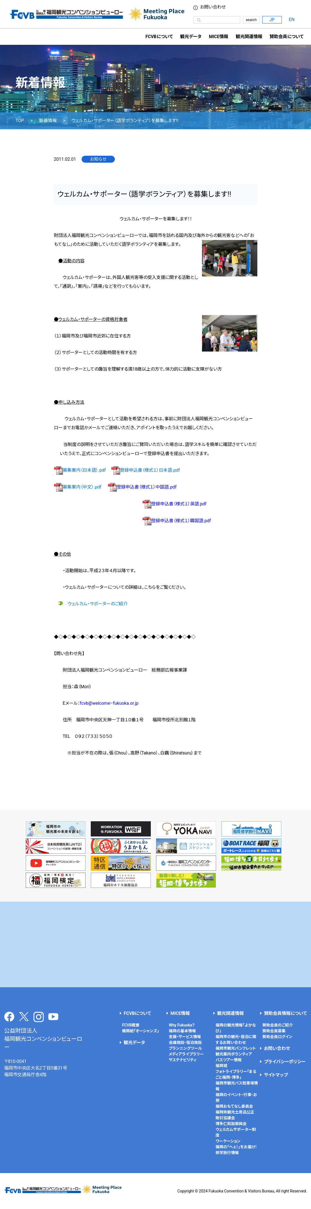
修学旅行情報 (227, 1152)
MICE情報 (218, 36)
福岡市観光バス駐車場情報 (237, 1086)
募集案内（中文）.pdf (78, 487)
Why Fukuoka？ (182, 1025)
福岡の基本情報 (182, 1031)
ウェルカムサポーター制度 (236, 1132)
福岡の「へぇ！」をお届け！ (236, 1147)
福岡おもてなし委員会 (234, 1106)
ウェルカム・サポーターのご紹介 (98, 603)
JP (271, 19)
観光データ (190, 36)
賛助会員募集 (274, 1031)
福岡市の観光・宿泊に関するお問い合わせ (236, 1039)
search (251, 20)
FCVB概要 (130, 1025)
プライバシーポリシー (284, 1061)
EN (292, 19)
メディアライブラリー (186, 1054)
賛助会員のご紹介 (277, 1025)
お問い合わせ (213, 7)
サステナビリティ (182, 1060)
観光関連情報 (230, 1013)
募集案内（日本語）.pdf (80, 470)
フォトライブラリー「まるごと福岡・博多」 (236, 1074)
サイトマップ (276, 1075)
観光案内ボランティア (234, 1054)
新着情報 (48, 120)
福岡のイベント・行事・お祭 (236, 1097)
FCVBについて (137, 1013)
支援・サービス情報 (185, 1036)
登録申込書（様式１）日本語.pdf (145, 470)
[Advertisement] (155, 944)
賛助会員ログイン (277, 1036)
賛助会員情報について (285, 1013)
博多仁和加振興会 (231, 1123)
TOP (19, 120)
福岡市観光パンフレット (236, 1048)
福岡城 (221, 1065)
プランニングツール (185, 1048)
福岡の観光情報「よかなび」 (236, 1028)
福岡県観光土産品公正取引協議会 (235, 1115)
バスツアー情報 (229, 1060)
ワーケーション (228, 1141)
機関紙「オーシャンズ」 (140, 1031)
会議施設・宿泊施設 (185, 1042)
